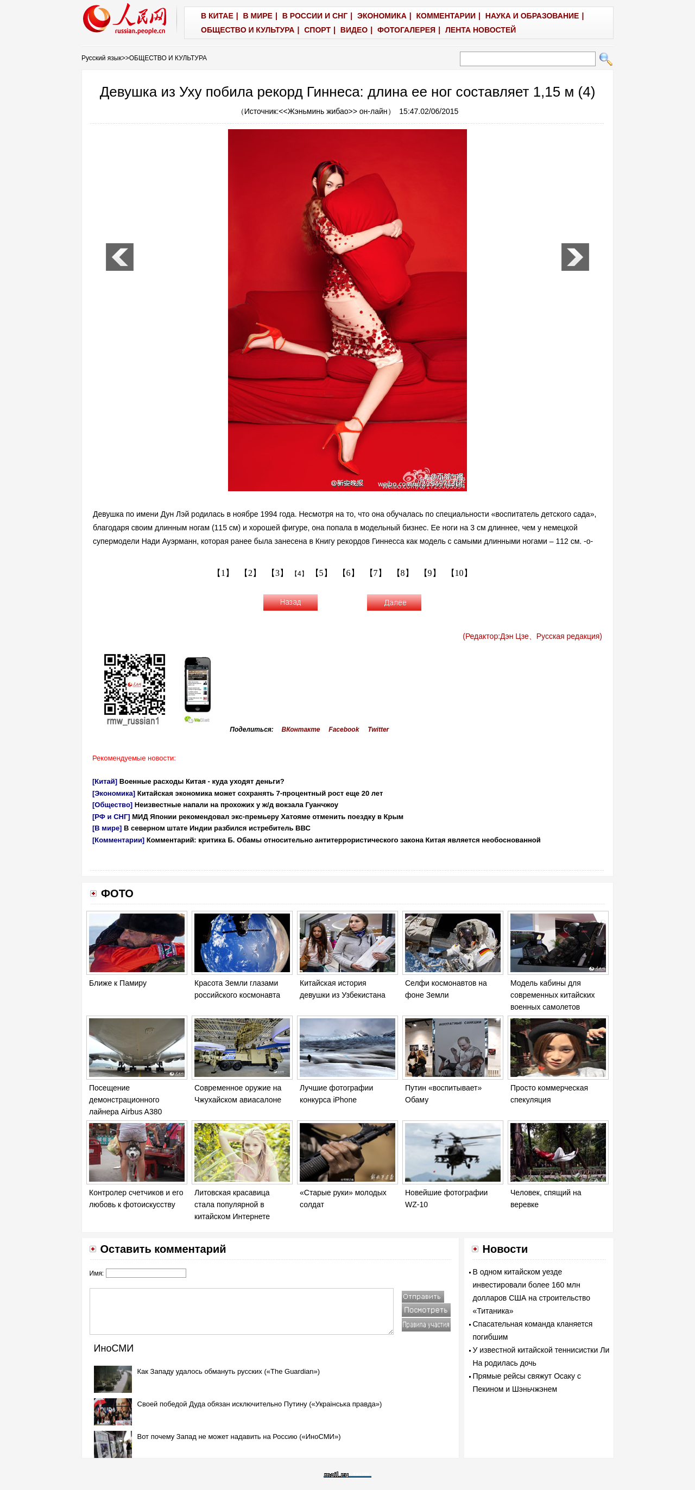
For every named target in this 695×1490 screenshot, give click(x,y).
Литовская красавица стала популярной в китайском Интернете (232, 1204)
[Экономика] (113, 793)
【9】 (430, 573)
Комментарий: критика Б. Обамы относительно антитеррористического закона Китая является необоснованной (344, 840)
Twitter (378, 729)
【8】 (403, 573)
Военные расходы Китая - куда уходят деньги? (202, 781)
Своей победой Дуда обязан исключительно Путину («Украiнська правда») (259, 1404)
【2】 (250, 573)
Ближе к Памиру (118, 983)
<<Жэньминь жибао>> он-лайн (333, 111)
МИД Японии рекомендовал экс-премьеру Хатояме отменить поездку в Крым (267, 817)
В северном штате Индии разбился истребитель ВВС (217, 828)
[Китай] (104, 781)
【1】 (223, 573)
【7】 (376, 573)
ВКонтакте (301, 729)
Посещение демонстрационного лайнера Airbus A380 (125, 1099)
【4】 (299, 574)
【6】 (348, 573)
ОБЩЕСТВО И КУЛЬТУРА (168, 58)
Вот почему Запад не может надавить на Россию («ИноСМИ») (239, 1436)
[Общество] (112, 805)
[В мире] (107, 828)
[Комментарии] (118, 840)
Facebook (343, 729)
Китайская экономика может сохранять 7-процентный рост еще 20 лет (260, 793)
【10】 (459, 573)
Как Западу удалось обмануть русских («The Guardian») (228, 1371)
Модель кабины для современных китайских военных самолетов (552, 995)
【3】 (277, 573)
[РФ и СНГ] (111, 817)
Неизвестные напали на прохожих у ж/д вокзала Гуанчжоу (236, 805)
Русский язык (101, 58)
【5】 (321, 573)
